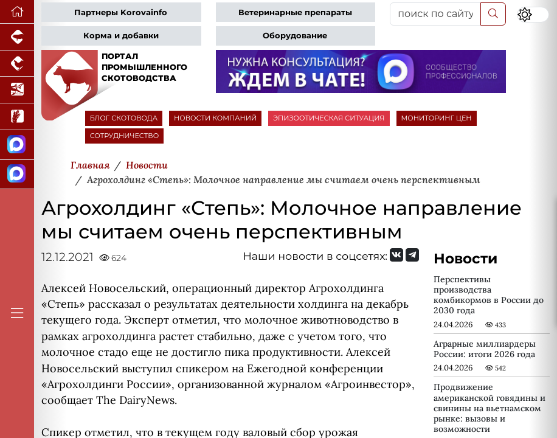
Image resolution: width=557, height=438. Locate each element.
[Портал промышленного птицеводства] (17, 63)
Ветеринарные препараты (295, 12)
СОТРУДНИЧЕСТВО (124, 135)
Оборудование (295, 35)
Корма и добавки (121, 35)
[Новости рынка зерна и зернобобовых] (17, 116)
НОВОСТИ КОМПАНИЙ (215, 118)
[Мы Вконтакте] (396, 255)
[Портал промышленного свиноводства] (17, 37)
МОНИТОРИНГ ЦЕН (436, 118)
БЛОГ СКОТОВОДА (123, 118)
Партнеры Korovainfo (120, 12)
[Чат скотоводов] (17, 175)
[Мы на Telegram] (412, 255)
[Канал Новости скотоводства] (17, 145)
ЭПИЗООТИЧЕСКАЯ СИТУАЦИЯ (328, 118)
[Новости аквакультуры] (17, 90)
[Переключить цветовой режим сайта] (533, 15)
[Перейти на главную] (17, 12)
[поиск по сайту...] (435, 14)
